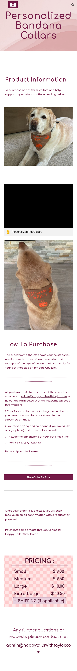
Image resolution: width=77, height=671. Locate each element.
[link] (38, 210)
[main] (38, 25)
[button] (4, 5)
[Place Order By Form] (38, 477)
